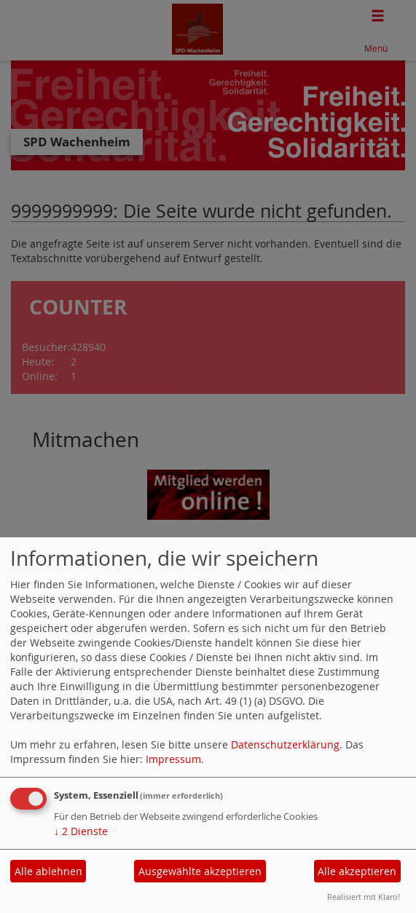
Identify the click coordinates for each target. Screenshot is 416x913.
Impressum (173, 759)
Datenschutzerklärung (285, 744)
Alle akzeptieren (357, 871)
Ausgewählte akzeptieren (200, 871)
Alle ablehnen (48, 871)
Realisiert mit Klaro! (363, 896)
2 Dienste (81, 831)
